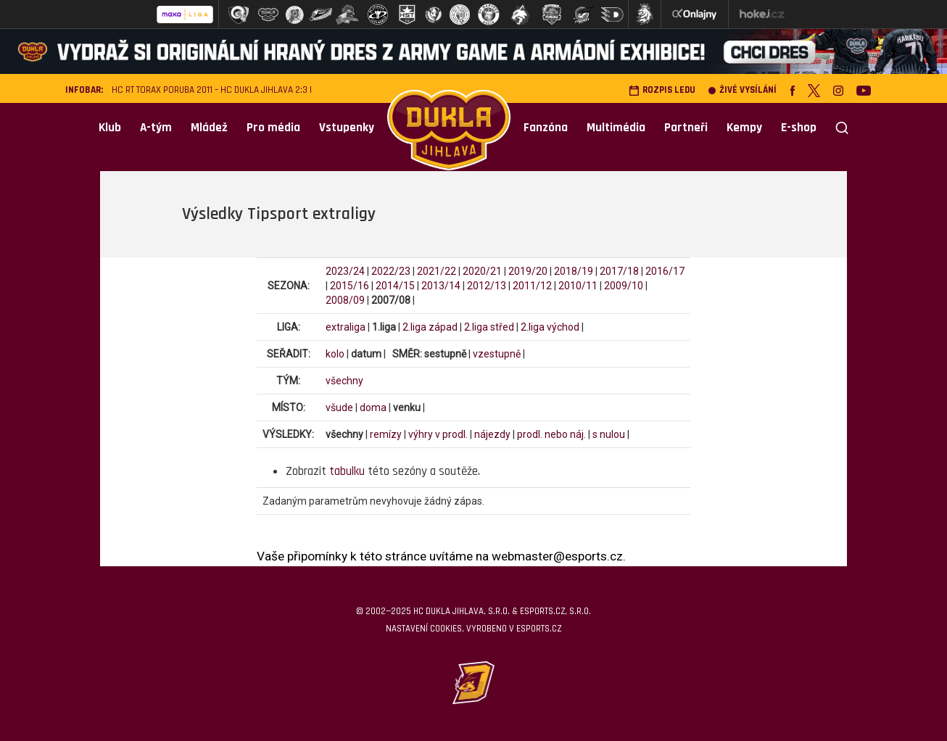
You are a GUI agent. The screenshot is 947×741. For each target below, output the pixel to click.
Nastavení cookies (424, 628)
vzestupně (497, 354)
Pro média (273, 128)
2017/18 (619, 271)
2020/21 (482, 271)
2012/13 (486, 285)
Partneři (686, 128)
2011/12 (532, 285)
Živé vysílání (742, 90)
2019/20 (527, 271)
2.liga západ (430, 327)
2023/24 (345, 271)
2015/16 (349, 285)
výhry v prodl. (438, 434)
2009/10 (623, 285)
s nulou (608, 434)
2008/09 (345, 300)
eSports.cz (538, 628)
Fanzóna (546, 128)
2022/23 (390, 271)
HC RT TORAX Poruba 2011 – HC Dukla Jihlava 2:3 (209, 90)
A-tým (156, 128)
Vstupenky (346, 128)
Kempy (744, 128)
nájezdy (492, 434)
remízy (386, 434)
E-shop (798, 128)
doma (373, 407)
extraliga (345, 327)
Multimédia (616, 128)
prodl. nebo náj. (551, 434)
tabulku (347, 471)
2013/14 (440, 285)
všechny (344, 380)
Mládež (209, 128)
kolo (335, 354)
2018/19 (573, 271)
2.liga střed (489, 327)
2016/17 (665, 271)
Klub (110, 128)
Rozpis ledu (662, 90)
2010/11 (577, 285)
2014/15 (395, 285)
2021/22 (436, 271)
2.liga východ (550, 327)
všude (339, 407)
